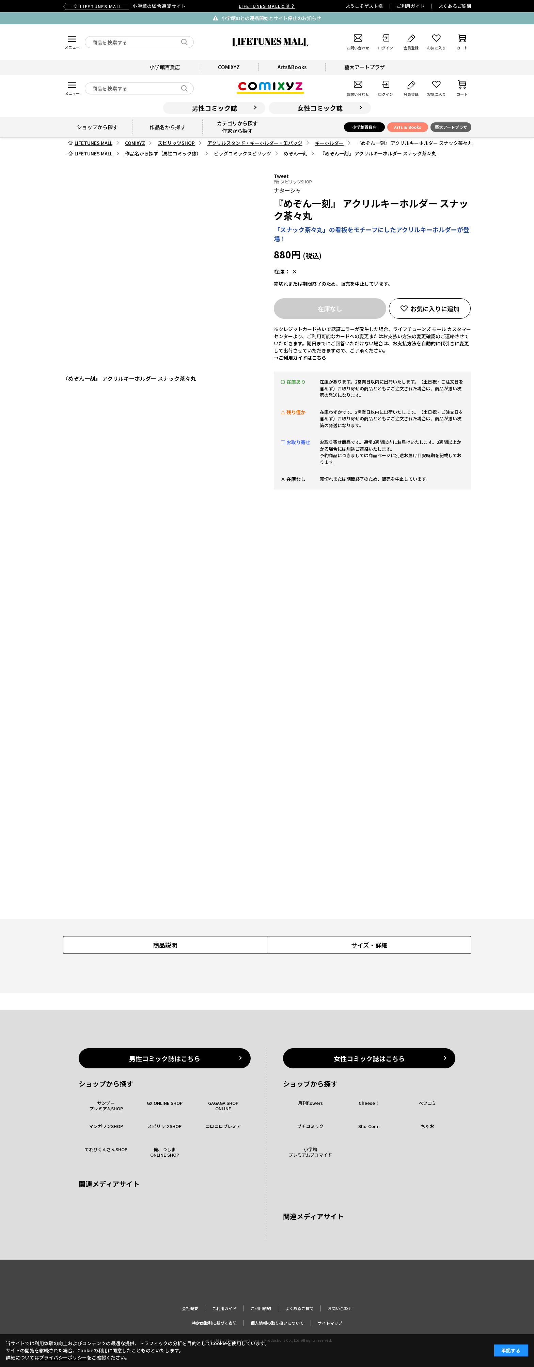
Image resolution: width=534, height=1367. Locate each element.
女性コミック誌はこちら (369, 1058)
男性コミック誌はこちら (164, 1058)
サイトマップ (330, 1323)
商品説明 (165, 945)
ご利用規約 (261, 1308)
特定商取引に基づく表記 (214, 1323)
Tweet (281, 175)
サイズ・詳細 (369, 945)
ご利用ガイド (411, 6)
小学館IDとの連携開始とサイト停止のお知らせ (271, 18)
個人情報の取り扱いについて (277, 1323)
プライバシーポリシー (63, 1357)
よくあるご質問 (455, 6)
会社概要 (190, 1308)
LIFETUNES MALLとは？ (267, 6)
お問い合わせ (340, 1308)
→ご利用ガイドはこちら (300, 357)
